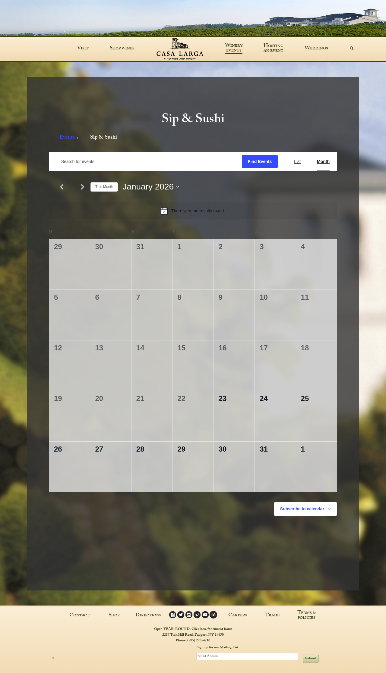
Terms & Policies (306, 615)
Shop (114, 615)
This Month (104, 187)
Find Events (260, 161)
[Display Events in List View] (297, 161)
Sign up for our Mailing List (217, 647)
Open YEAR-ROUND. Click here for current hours (193, 628)
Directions (148, 615)
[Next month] (82, 186)
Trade (272, 615)
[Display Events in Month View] (323, 161)
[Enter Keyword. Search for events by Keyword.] (145, 161)
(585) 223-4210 (198, 640)
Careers (237, 615)
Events (67, 138)
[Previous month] (61, 186)
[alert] (193, 210)
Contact (79, 615)
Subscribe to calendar (302, 508)
